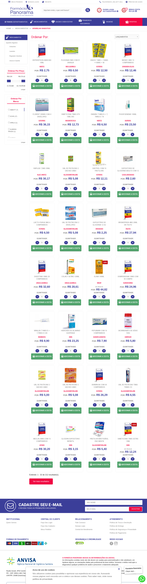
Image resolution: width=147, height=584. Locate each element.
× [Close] (119, 569)
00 (126, 9)
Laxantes (12, 51)
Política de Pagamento (118, 511)
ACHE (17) (12, 116)
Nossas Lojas (32, 2)
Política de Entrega (117, 504)
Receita (46, 2)
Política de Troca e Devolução (121, 500)
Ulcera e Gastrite (14, 61)
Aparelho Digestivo (12, 43)
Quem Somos (11, 500)
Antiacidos (12, 46)
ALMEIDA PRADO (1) (12, 130)
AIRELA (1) (12, 123)
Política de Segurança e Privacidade (123, 507)
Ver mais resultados (41, 459)
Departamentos (16, 22)
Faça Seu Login (46, 500)
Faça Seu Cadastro (48, 504)
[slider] (9, 81)
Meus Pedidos (15, 2)
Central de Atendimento (83, 507)
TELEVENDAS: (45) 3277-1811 (111, 2)
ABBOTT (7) (13, 110)
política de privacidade (42, 579)
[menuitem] (8, 28)
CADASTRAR (135, 487)
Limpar (23, 89)
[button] (42, 86)
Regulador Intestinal (15, 56)
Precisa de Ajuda (134, 2)
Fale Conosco (80, 500)
